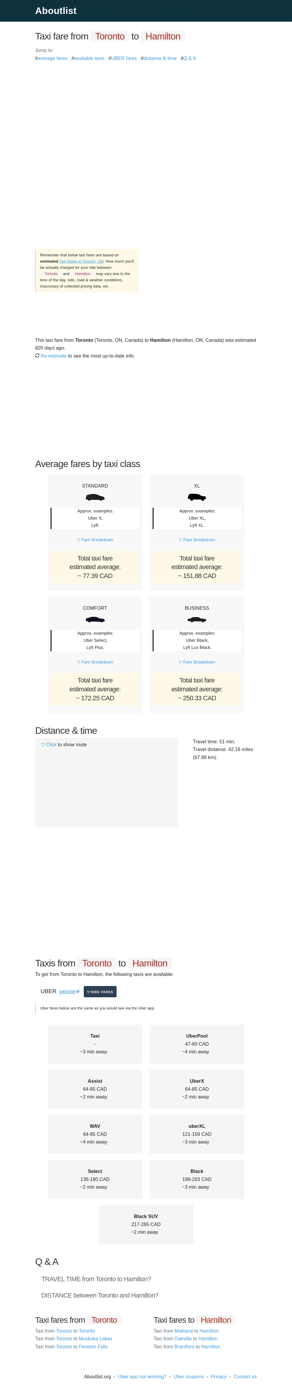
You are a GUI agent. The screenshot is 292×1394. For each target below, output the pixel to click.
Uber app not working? (142, 1376)
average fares (52, 58)
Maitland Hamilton (186, 1330)
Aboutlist (56, 10)
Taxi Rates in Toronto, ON (81, 261)
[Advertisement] (146, 103)
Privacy (219, 1376)
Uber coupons (189, 1376)
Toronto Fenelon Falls (71, 1346)
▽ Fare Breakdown (95, 539)
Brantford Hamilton (187, 1346)
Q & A (189, 58)
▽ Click (49, 744)
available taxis (89, 58)
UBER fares (124, 58)
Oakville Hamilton (185, 1338)
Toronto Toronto (65, 1330)
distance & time (160, 58)
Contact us (245, 1376)
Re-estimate (51, 355)
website (67, 991)
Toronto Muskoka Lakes (73, 1338)
